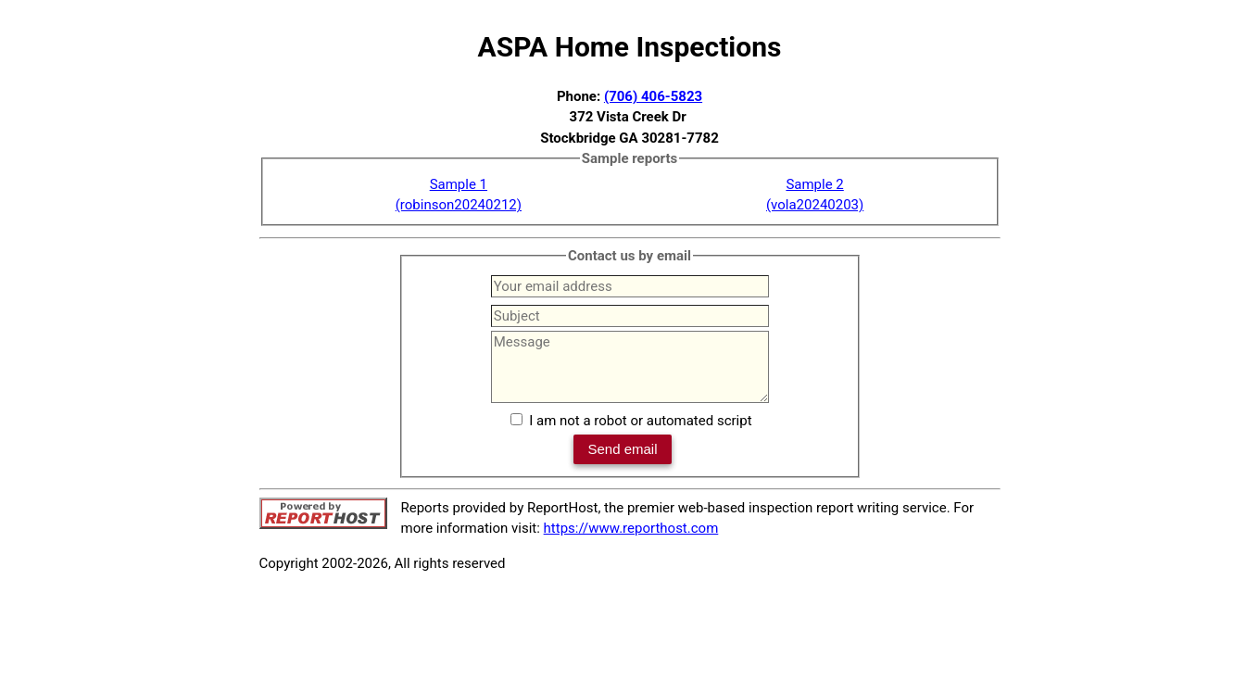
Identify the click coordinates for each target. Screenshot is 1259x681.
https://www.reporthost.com (631, 528)
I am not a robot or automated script (640, 420)
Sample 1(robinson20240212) (459, 195)
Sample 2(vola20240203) (814, 195)
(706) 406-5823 (653, 96)
